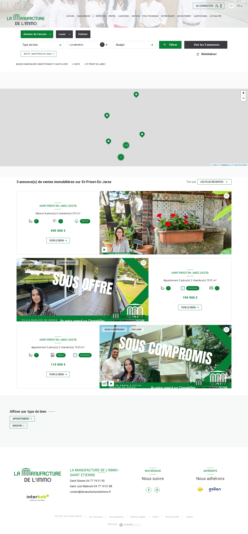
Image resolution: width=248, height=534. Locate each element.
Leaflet (215, 165)
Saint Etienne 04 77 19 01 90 (87, 480)
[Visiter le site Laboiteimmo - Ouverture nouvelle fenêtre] (129, 525)
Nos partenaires (116, 517)
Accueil (71, 16)
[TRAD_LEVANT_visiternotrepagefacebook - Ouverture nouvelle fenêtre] (148, 490)
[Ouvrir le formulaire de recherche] (170, 45)
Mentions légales (138, 517)
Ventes (112, 16)
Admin (155, 517)
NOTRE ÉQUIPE (168, 16)
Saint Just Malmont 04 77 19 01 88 (91, 486)
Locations (123, 16)
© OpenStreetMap (239, 165)
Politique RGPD (172, 517)
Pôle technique (150, 16)
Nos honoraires (96, 517)
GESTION (136, 16)
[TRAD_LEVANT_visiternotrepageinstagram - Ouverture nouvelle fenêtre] (157, 490)
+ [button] (243, 93)
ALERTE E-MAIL (200, 16)
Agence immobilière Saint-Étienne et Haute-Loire (42, 64)
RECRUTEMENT (184, 16)
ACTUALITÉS (215, 16)
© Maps (224, 165)
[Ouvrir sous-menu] (94, 16)
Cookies (189, 517)
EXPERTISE (101, 16)
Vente (77, 64)
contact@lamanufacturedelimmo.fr (90, 491)
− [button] (243, 98)
